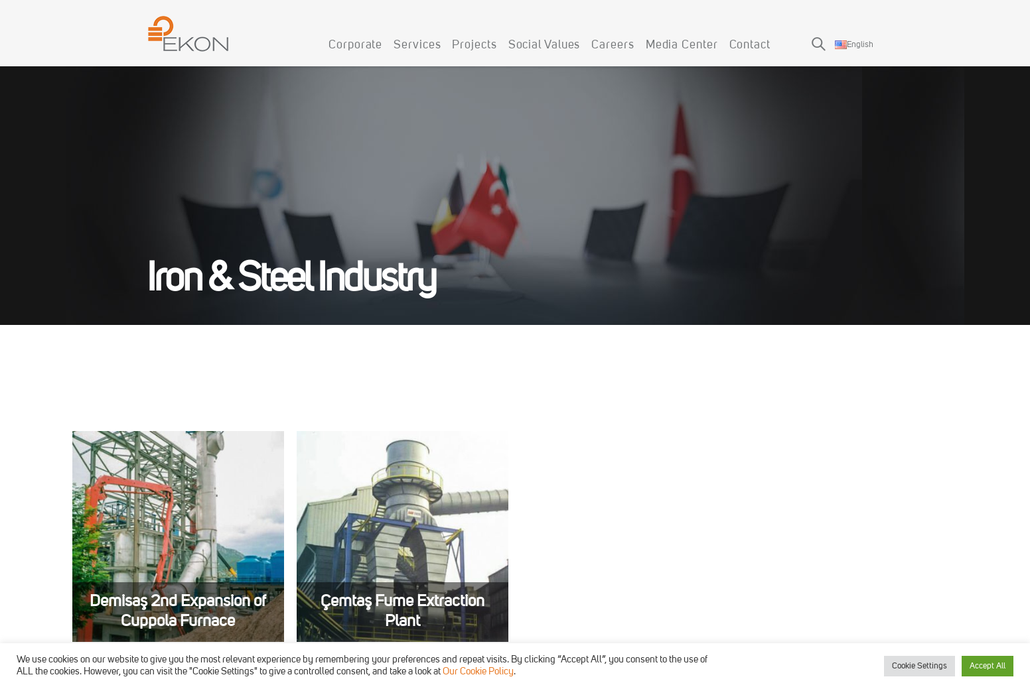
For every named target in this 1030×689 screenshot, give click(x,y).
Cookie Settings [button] (919, 666)
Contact (750, 45)
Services (417, 45)
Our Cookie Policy (478, 672)
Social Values (544, 45)
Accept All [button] (987, 666)
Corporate (355, 45)
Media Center (682, 45)
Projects (474, 45)
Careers (612, 45)
